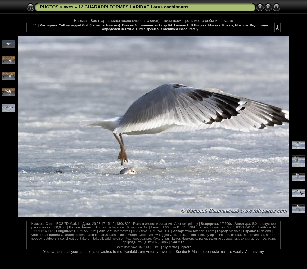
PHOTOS (49, 7)
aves (68, 7)
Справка (185, 247)
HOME (155, 247)
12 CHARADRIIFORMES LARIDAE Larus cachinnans (133, 7)
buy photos (170, 247)
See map (177, 242)
